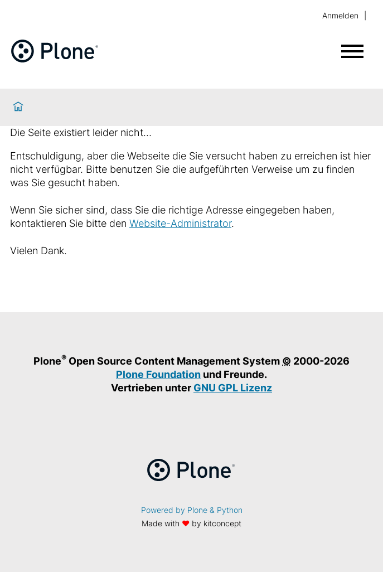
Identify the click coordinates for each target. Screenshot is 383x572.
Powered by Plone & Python (192, 510)
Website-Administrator (180, 223)
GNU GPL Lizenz (232, 388)
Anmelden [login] (340, 15)
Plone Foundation (158, 374)
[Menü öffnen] (352, 51)
